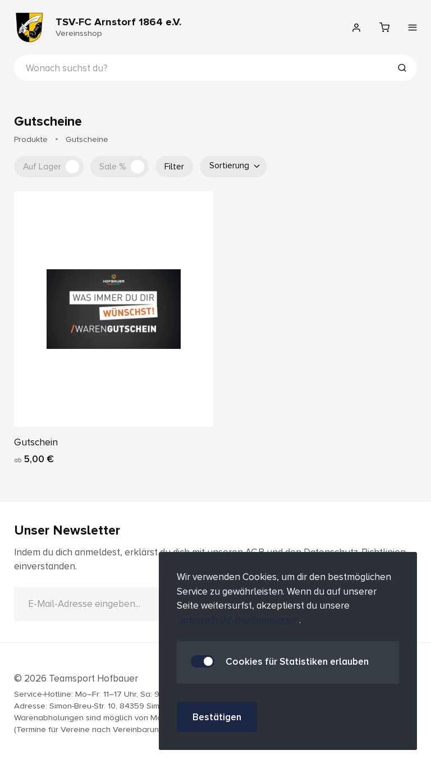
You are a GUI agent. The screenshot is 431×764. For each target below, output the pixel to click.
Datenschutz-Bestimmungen (238, 620)
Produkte (31, 139)
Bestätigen (216, 717)
